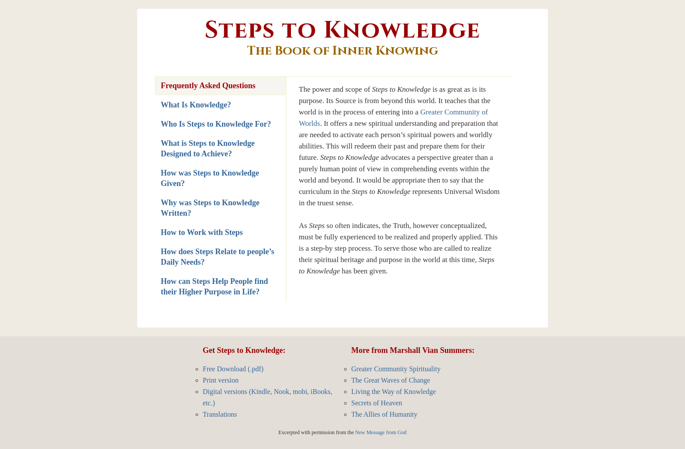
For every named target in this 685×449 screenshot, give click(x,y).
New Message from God (381, 432)
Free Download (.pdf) (233, 369)
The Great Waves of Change (390, 380)
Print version (221, 380)
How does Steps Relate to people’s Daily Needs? (217, 256)
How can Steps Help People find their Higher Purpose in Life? (214, 286)
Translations (220, 414)
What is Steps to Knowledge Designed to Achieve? (208, 148)
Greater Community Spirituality (395, 369)
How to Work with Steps (202, 232)
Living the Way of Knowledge (393, 391)
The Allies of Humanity (384, 414)
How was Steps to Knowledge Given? (210, 178)
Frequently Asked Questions (208, 85)
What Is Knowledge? (196, 104)
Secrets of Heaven (376, 403)
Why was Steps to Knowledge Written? (210, 208)
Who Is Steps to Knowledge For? (216, 124)
